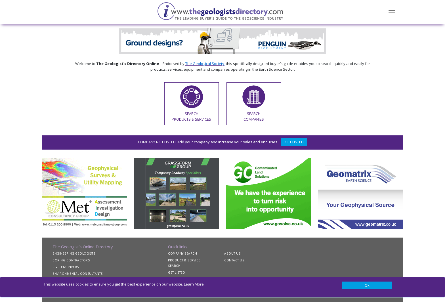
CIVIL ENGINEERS (66, 267)
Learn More (194, 284)
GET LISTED (294, 141)
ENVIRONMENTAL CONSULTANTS (78, 274)
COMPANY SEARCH (182, 253)
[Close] (367, 286)
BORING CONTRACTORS (71, 260)
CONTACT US (234, 260)
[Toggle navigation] (392, 12)
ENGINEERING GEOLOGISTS (74, 253)
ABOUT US (232, 253)
